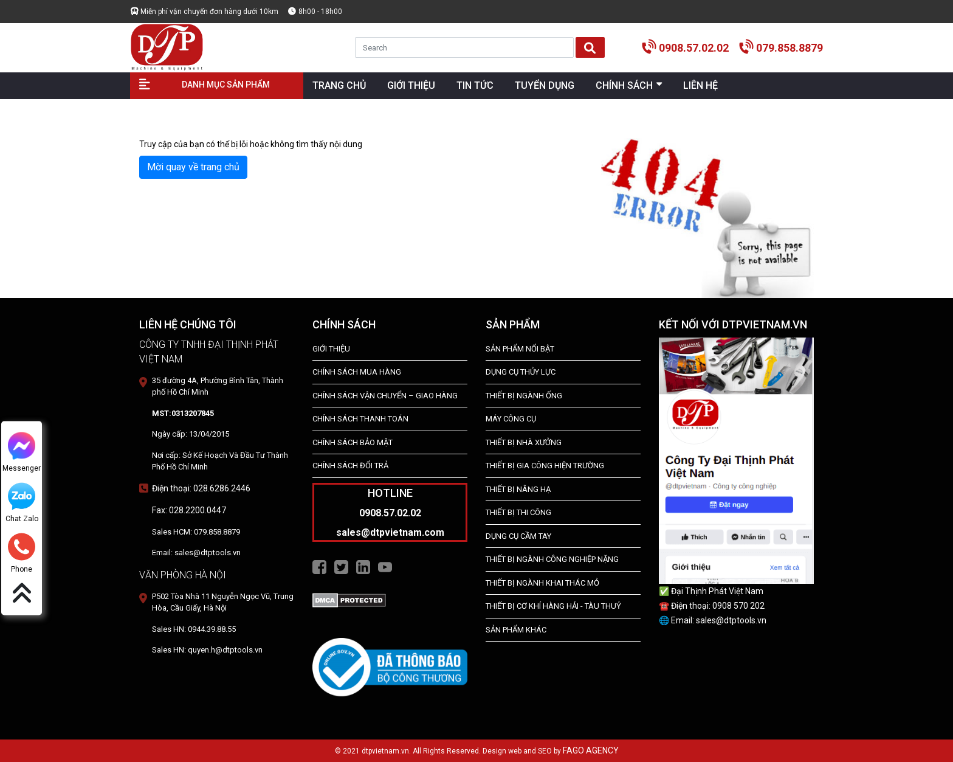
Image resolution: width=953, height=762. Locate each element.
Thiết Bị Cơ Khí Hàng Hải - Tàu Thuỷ (553, 606)
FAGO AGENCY (591, 750)
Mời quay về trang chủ (193, 167)
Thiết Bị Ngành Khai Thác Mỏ (542, 582)
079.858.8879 (789, 47)
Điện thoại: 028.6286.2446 (201, 488)
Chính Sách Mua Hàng (356, 371)
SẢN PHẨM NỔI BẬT (520, 348)
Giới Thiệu (331, 348)
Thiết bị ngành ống (524, 395)
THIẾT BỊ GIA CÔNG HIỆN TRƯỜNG (545, 465)
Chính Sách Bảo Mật (352, 442)
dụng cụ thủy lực (521, 371)
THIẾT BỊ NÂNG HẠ (518, 489)
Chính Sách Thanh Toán (360, 418)
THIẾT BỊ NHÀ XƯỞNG (524, 442)
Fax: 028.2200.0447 (189, 510)
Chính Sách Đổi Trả (350, 465)
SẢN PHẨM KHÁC (516, 629)
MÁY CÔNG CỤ (511, 418)
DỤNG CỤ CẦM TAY (518, 536)
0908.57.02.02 (694, 47)
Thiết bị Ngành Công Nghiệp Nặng (552, 559)
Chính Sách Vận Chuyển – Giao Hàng (385, 395)
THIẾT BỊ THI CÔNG (518, 512)
